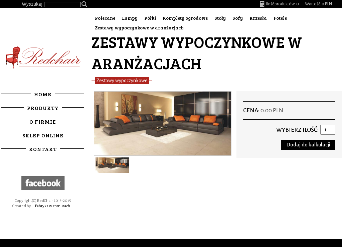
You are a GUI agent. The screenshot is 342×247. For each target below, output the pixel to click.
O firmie (42, 121)
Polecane (105, 18)
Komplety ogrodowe (185, 18)
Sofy (237, 18)
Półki (150, 18)
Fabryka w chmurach (52, 206)
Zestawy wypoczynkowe (122, 80)
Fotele (280, 18)
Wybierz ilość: (297, 130)
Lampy (130, 18)
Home (42, 94)
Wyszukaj (32, 4)
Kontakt (43, 148)
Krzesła (258, 18)
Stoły (220, 18)
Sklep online (42, 135)
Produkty (43, 107)
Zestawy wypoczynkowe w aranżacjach (139, 27)
